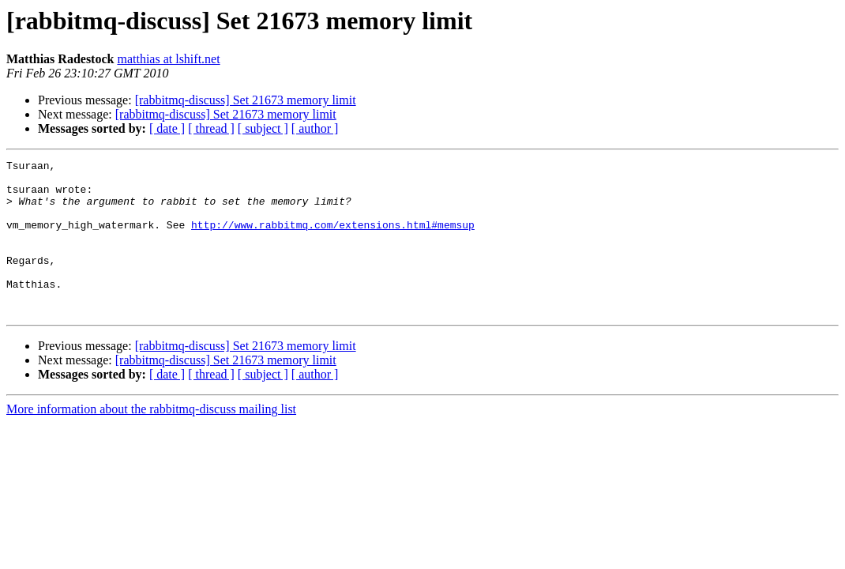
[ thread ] (211, 128)
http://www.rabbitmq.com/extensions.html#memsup (333, 239)
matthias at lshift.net (168, 59)
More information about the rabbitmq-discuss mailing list (151, 440)
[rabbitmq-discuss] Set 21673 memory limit (245, 100)
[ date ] (167, 128)
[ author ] (315, 128)
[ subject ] (263, 128)
